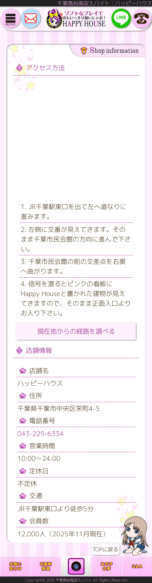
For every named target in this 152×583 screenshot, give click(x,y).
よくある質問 (137, 566)
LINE (121, 18)
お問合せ (15, 566)
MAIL (31, 18)
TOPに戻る (135, 536)
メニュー (10, 18)
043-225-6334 (40, 433)
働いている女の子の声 (106, 566)
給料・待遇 (45, 566)
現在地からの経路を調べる (76, 331)
